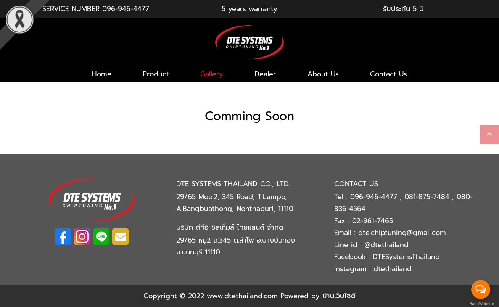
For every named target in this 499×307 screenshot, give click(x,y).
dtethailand (392, 269)
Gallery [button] (211, 74)
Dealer (265, 74)
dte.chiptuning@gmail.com (402, 232)
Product (156, 74)
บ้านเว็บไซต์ (339, 296)
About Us (323, 74)
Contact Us (388, 74)
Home (101, 74)
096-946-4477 (125, 8)
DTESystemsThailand (406, 256)
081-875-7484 (428, 196)
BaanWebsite (481, 304)
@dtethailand (386, 244)
